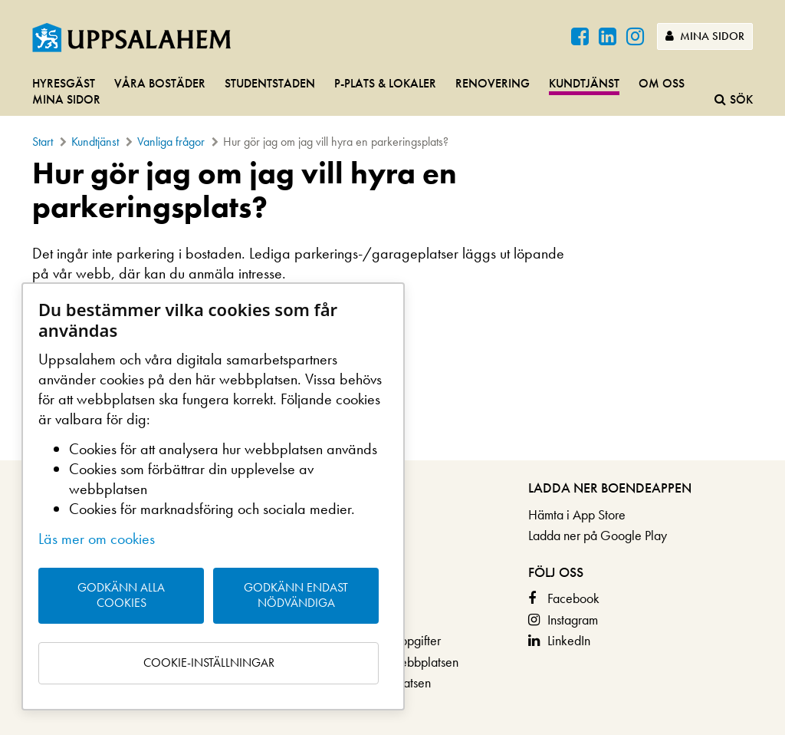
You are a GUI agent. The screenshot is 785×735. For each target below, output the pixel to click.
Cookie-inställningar (208, 662)
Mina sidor (704, 36)
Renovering (492, 83)
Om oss (662, 83)
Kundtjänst (584, 83)
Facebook (573, 598)
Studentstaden (270, 83)
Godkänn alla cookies (121, 595)
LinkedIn (568, 640)
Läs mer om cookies (96, 539)
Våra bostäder (159, 83)
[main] (392, 243)
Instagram (572, 619)
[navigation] (392, 92)
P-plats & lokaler (385, 83)
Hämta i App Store (577, 514)
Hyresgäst (63, 83)
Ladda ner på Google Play (597, 535)
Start (42, 141)
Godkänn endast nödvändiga (296, 595)
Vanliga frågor (171, 141)
